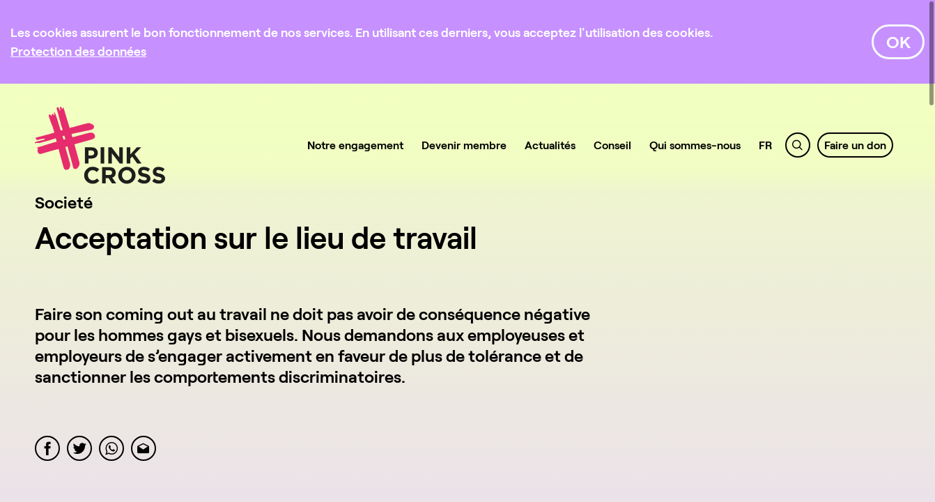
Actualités (550, 144)
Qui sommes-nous (695, 144)
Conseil (612, 144)
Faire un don (855, 144)
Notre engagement (355, 144)
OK (898, 41)
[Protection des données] (78, 51)
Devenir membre (464, 144)
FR (766, 144)
